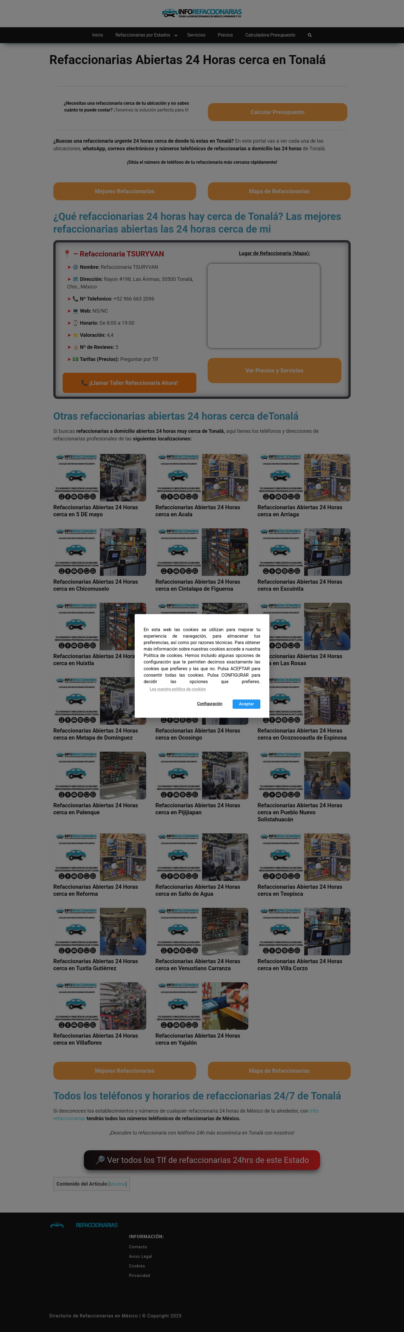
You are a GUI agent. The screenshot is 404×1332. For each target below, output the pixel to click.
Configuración (209, 703)
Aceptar (246, 704)
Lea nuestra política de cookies (178, 689)
